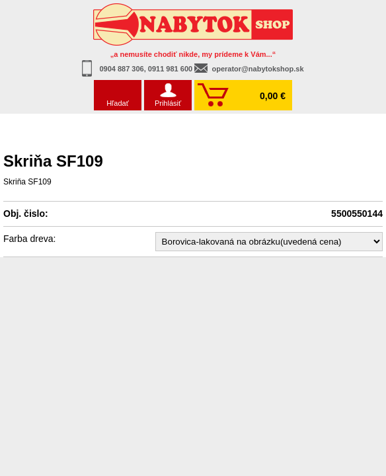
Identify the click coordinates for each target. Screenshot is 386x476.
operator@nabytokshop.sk (257, 69)
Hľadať (117, 103)
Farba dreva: (29, 238)
